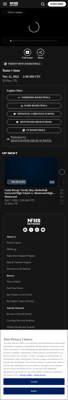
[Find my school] (43, 4)
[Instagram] (37, 230)
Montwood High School (31, 140)
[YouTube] (43, 230)
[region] (34, 365)
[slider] (34, 41)
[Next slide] (62, 172)
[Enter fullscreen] (61, 41)
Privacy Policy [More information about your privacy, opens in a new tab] (26, 375)
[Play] (7, 41)
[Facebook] (25, 230)
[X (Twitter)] (31, 230)
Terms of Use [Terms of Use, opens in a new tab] (39, 375)
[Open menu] (5, 4)
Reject (34, 391)
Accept (34, 381)
